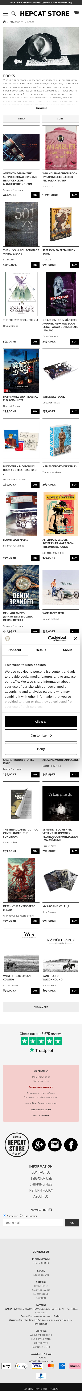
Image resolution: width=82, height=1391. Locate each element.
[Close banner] (75, 638)
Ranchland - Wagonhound (52, 977)
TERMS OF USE (41, 1178)
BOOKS (30, 22)
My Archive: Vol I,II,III (56, 906)
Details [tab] (41, 650)
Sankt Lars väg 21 (41, 1290)
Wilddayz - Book (53, 396)
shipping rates (43, 1338)
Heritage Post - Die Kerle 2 (59, 466)
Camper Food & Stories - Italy (19, 761)
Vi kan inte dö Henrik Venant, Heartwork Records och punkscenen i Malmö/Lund (60, 835)
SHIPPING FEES (41, 1184)
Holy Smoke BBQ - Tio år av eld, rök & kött (20, 398)
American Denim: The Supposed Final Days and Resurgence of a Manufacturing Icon (20, 179)
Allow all (41, 721)
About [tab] (67, 650)
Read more (41, 108)
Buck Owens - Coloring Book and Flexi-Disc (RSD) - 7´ (20, 470)
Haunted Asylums (15, 539)
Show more (41, 1007)
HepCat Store (41, 1286)
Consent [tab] (14, 650)
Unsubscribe (30, 1216)
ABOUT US (41, 1196)
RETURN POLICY (41, 1190)
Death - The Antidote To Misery (19, 908)
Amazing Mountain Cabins (60, 760)
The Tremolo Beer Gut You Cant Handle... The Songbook (20, 833)
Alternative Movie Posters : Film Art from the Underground (58, 543)
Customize (41, 735)
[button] (5, 13)
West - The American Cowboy (17, 977)
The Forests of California (20, 320)
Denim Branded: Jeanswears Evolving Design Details (18, 617)
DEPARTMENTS (16, 22)
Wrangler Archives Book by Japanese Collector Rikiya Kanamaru (59, 177)
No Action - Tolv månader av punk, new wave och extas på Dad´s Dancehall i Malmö (60, 325)
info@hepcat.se (41, 1275)
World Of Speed (53, 613)
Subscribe (12, 1216)
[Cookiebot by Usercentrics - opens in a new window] (49, 638)
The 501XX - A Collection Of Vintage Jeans (21, 252)
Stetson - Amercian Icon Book (58, 252)
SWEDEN (41, 1298)
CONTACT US (41, 1172)
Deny (41, 749)
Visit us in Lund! (41, 1115)
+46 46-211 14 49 (41, 1262)
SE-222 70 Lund (41, 1294)
